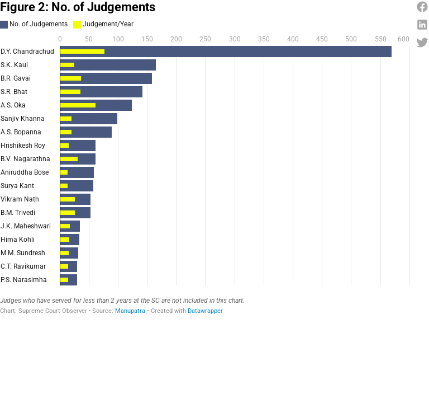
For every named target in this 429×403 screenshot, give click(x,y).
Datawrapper (205, 311)
